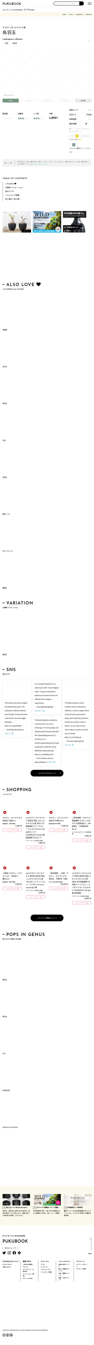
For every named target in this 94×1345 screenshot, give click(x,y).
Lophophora (79, 14)
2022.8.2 (49, 762)
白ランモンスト (8, 551)
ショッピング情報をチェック (47, 919)
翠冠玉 (5, 403)
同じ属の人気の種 (12, 199)
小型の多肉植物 (28, 1265)
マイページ (80, 1262)
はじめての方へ (7, 1265)
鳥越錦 (5, 330)
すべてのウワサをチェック (47, 773)
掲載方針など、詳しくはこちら (39, 164)
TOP (89, 1248)
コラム (43, 1265)
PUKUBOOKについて (11, 1262)
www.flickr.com (10, 95)
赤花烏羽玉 (6, 1091)
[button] (82, 3)
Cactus (71, 14)
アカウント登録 (81, 1270)
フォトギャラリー (46, 1270)
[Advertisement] (47, 258)
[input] (66, 3)
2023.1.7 (8, 733)
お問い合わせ (7, 1268)
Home (64, 14)
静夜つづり (6, 514)
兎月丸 (5, 477)
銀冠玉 (5, 654)
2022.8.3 (68, 745)
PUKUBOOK (12, 4)
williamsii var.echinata (10, 1128)
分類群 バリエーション (14, 187)
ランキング (44, 1268)
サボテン (25, 1268)
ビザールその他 (28, 1279)
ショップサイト (11, 830)
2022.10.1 (38, 710)
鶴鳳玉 (5, 588)
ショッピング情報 (12, 195)
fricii (4, 1054)
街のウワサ (9, 191)
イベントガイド (64, 1262)
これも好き (10, 183)
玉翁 (4, 440)
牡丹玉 (5, 366)
